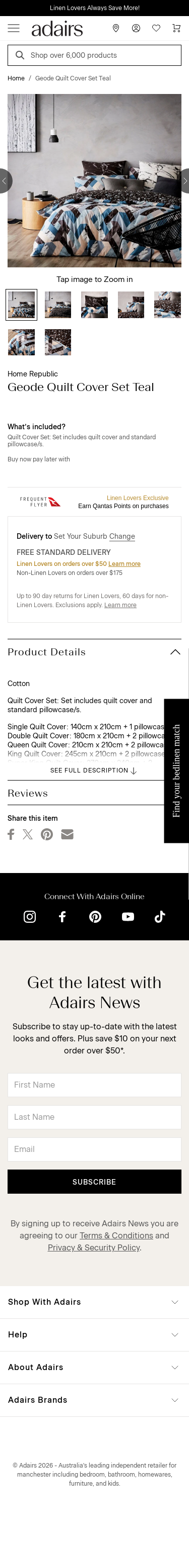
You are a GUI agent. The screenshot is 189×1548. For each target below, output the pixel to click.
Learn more (124, 563)
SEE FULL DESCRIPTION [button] (94, 771)
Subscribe (94, 1182)
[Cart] (176, 28)
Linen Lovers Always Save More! (95, 8)
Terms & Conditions (116, 1235)
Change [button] (122, 536)
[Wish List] (156, 28)
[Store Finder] (116, 28)
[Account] (136, 28)
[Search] (22, 56)
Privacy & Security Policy (94, 1247)
